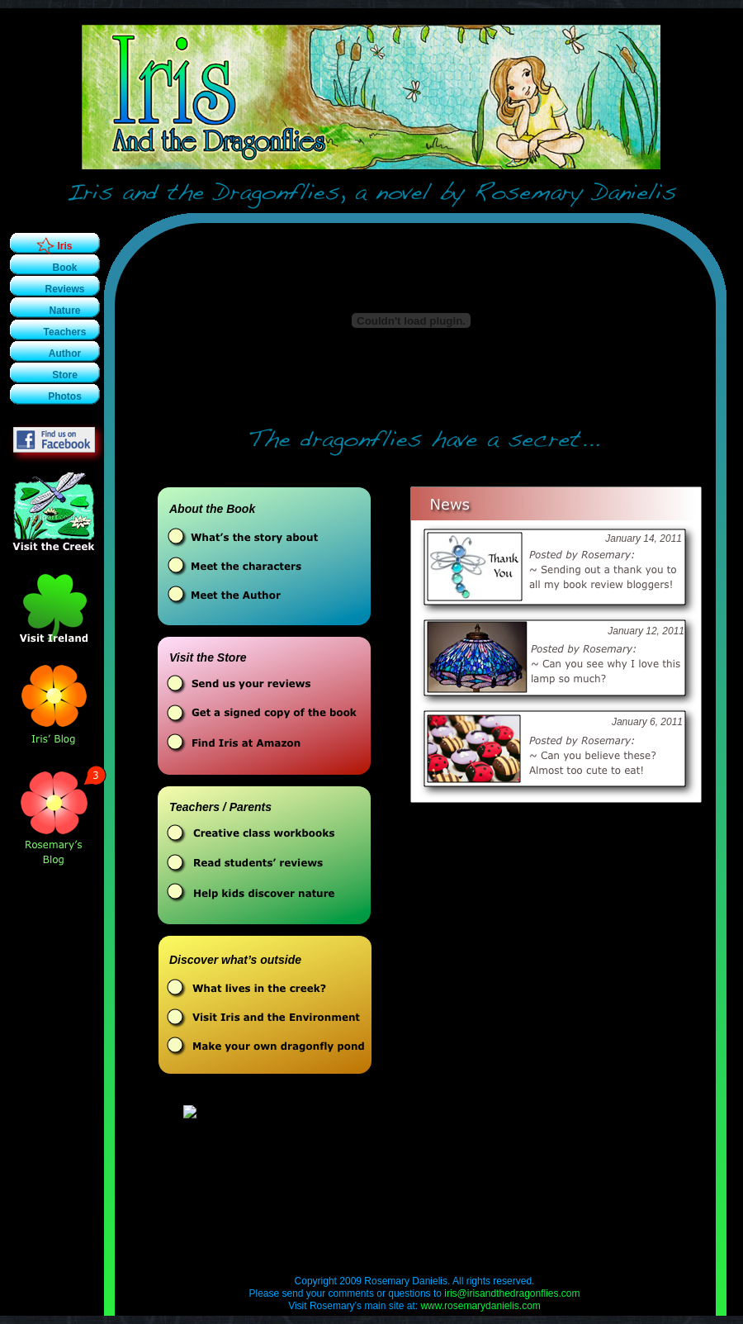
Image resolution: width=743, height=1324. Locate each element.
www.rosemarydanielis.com (480, 1306)
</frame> (266, 1136)
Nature (64, 310)
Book (65, 267)
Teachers (65, 332)
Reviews (64, 289)
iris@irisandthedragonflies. (512, 1293)
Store (65, 375)
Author (65, 353)
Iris (64, 246)
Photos (65, 396)
